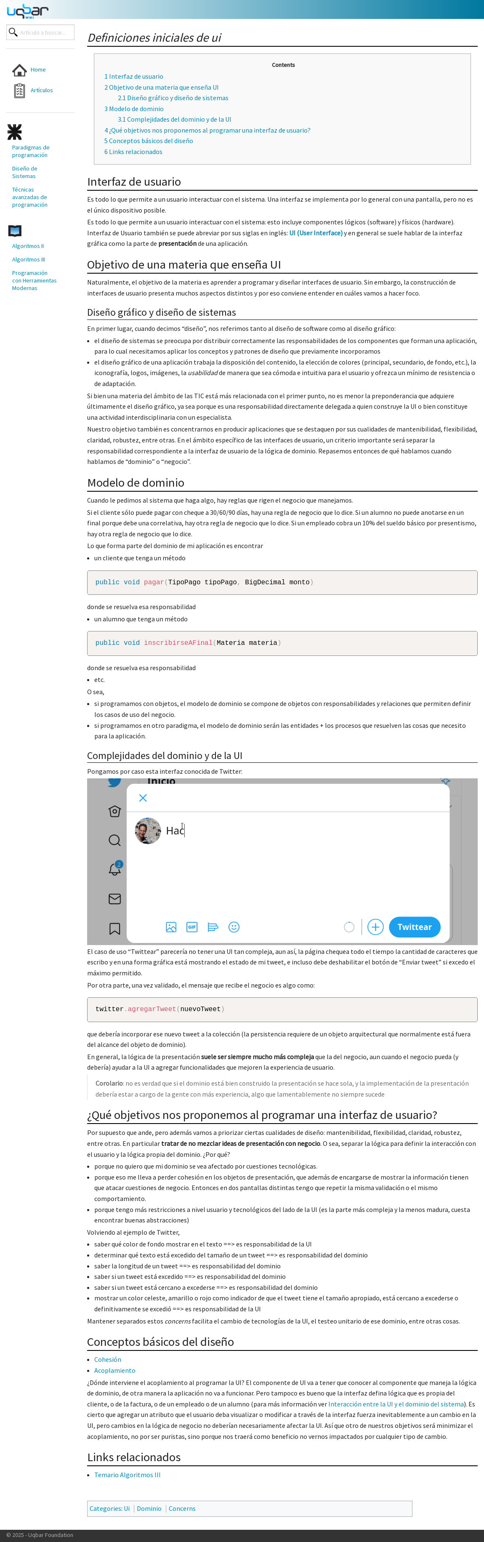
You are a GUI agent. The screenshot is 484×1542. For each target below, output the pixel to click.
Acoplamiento (115, 1375)
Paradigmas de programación (31, 151)
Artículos (32, 90)
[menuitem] (34, 70)
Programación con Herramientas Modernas (34, 280)
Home (29, 70)
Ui (127, 1513)
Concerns (182, 1513)
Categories (105, 1513)
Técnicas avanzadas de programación (30, 197)
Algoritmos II (28, 246)
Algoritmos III (28, 259)
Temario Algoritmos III (127, 1479)
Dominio (149, 1513)
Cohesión (107, 1364)
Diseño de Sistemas (24, 172)
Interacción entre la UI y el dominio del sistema (396, 1409)
